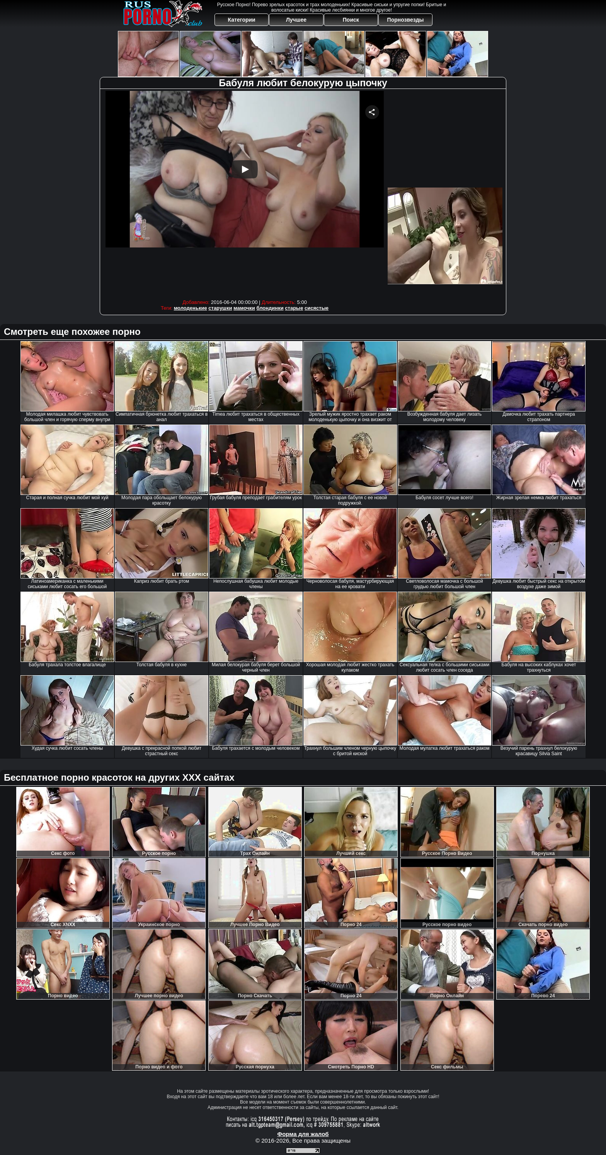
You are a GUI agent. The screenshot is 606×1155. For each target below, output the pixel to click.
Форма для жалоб (303, 1134)
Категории (241, 20)
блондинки (270, 308)
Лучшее (296, 20)
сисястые (317, 308)
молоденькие (190, 308)
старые (294, 308)
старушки (220, 308)
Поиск (351, 20)
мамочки (244, 308)
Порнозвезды (405, 20)
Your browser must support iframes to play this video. (245, 193)
